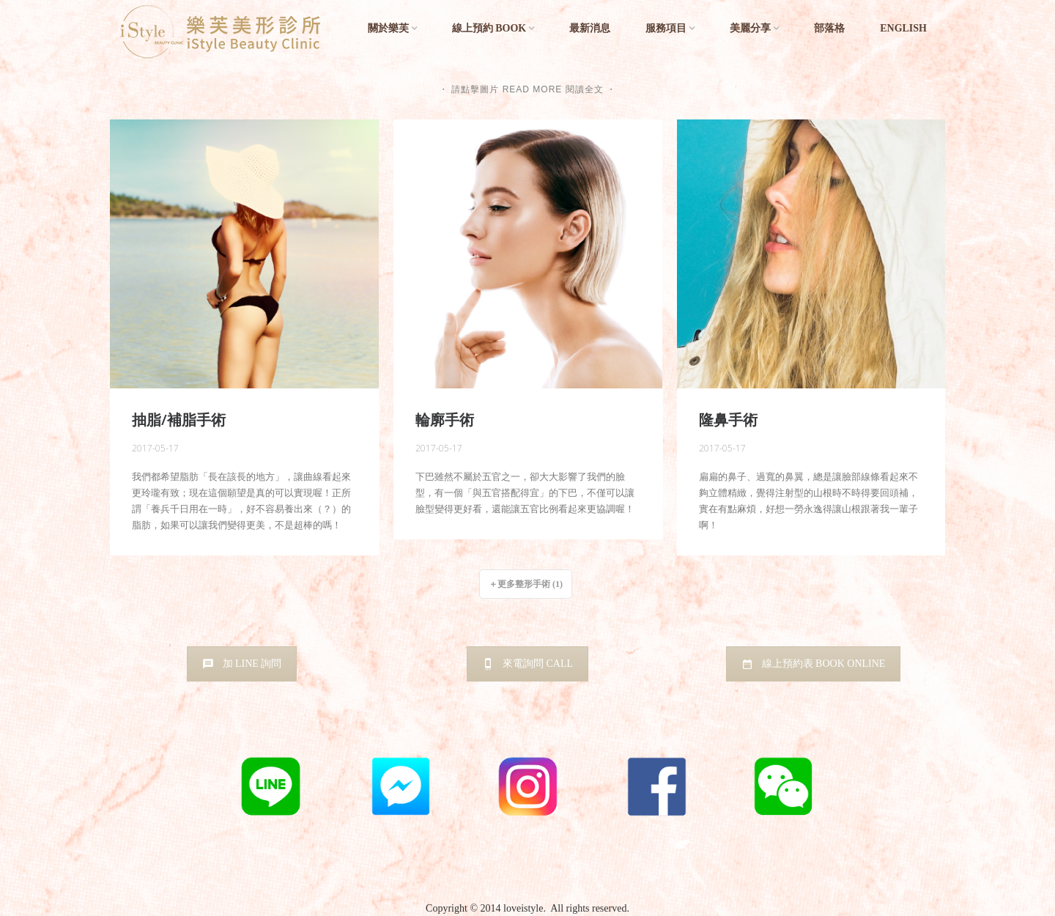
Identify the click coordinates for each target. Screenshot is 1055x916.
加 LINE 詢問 (242, 663)
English (903, 28)
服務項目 (665, 28)
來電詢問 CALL (527, 663)
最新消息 (589, 28)
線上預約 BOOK (489, 28)
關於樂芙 (388, 28)
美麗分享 (750, 28)
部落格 (829, 28)
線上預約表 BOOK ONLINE (813, 663)
